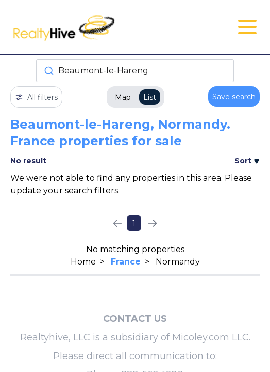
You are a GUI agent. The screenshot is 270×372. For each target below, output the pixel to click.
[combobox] (135, 70)
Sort (247, 160)
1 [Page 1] (134, 223)
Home (83, 262)
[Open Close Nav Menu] (247, 26)
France (126, 262)
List (149, 97)
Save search (234, 96)
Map (123, 97)
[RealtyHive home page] (93, 27)
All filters (36, 97)
